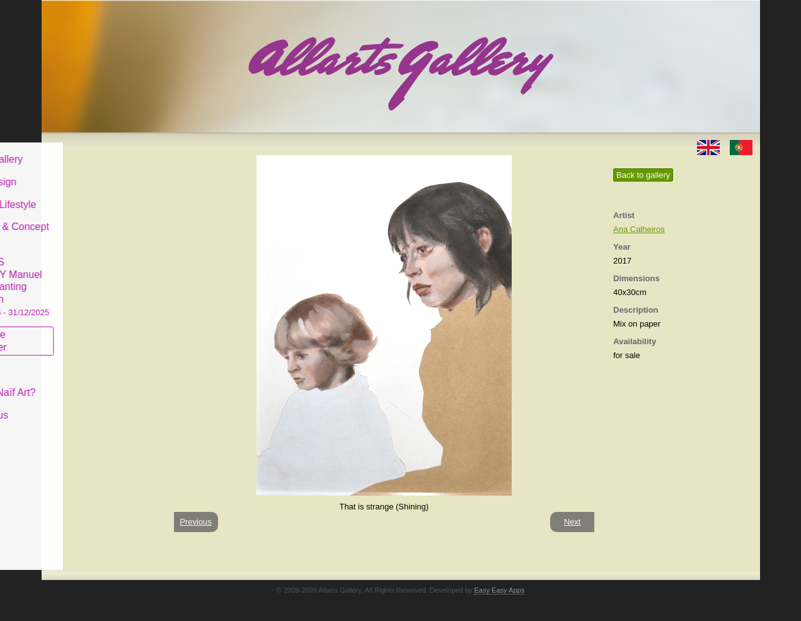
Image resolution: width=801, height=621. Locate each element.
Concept (75, 360)
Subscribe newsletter (80, 331)
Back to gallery (643, 175)
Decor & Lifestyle (94, 194)
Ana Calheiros (639, 229)
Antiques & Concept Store (100, 223)
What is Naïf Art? (94, 383)
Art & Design (84, 172)
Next (572, 521)
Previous (196, 521)
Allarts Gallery (87, 149)
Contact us (80, 405)
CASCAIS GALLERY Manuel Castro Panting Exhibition (101, 277)
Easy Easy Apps (499, 590)
